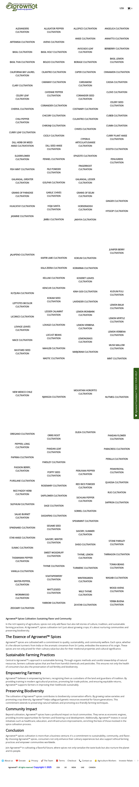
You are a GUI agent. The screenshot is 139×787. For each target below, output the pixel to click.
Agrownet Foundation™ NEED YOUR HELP (136, 394)
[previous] (135, 760)
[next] (137, 760)
